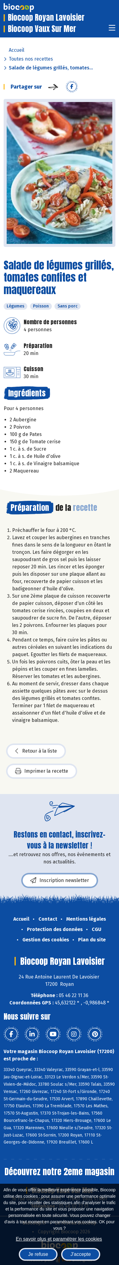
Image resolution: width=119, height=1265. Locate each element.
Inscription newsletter (59, 880)
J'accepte (81, 1254)
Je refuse (38, 1254)
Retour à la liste (36, 751)
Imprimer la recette (41, 771)
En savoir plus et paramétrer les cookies (59, 1239)
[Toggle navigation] (112, 29)
